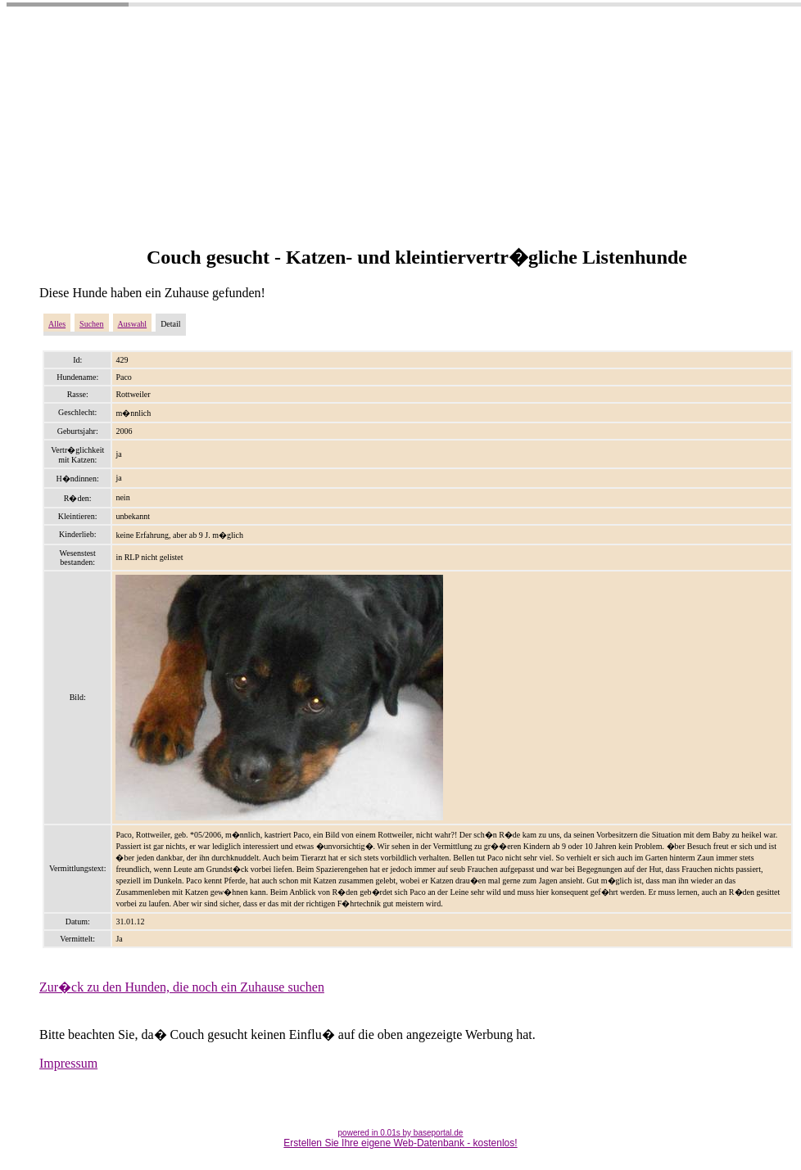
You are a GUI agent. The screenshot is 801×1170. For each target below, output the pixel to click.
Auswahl (132, 323)
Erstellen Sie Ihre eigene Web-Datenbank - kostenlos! (400, 1143)
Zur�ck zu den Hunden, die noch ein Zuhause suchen (181, 987)
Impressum (68, 1063)
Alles (57, 323)
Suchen (91, 323)
